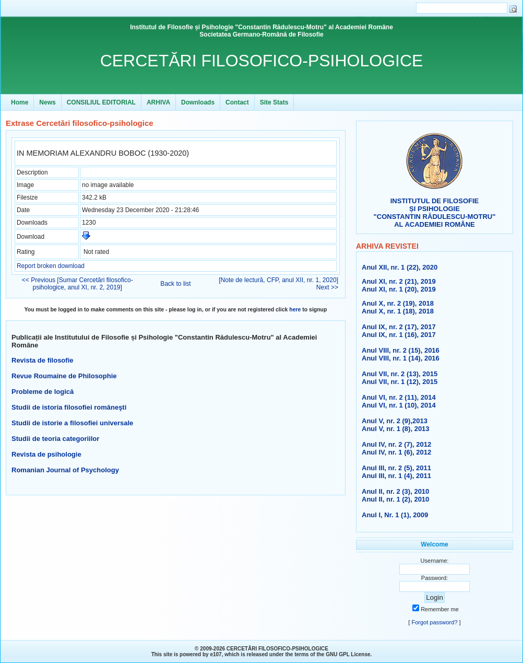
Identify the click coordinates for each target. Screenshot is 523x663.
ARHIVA (158, 102)
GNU (331, 654)
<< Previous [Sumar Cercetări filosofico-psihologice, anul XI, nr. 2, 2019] (77, 283)
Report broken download (51, 266)
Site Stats (274, 102)
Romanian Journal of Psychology (65, 470)
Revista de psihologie (46, 454)
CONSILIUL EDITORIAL (101, 102)
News (47, 102)
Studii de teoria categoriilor (55, 439)
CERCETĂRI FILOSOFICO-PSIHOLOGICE (261, 60)
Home (19, 102)
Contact (237, 102)
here (295, 309)
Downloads (198, 102)
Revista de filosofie (42, 360)
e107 (215, 654)
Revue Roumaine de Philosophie (64, 376)
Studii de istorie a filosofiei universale (72, 423)
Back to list (175, 283)
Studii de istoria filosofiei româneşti (68, 407)
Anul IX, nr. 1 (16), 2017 (399, 335)
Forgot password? (434, 622)
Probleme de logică (42, 392)
